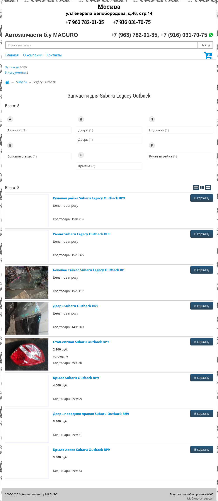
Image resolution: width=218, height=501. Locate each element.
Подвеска (159, 130)
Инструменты (15, 72)
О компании (32, 55)
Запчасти (12, 67)
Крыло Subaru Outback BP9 (76, 378)
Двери (85, 130)
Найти (205, 45)
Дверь (85, 139)
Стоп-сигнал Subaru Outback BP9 (81, 342)
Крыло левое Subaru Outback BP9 (81, 449)
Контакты (54, 55)
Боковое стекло (22, 156)
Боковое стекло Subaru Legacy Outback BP (88, 270)
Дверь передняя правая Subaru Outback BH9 (91, 413)
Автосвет (16, 130)
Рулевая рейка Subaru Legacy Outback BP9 (89, 198)
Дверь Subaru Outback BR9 (75, 306)
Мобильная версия (200, 498)
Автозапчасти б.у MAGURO (39, 494)
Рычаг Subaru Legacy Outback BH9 (82, 234)
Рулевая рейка (163, 156)
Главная (12, 55)
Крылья (86, 166)
